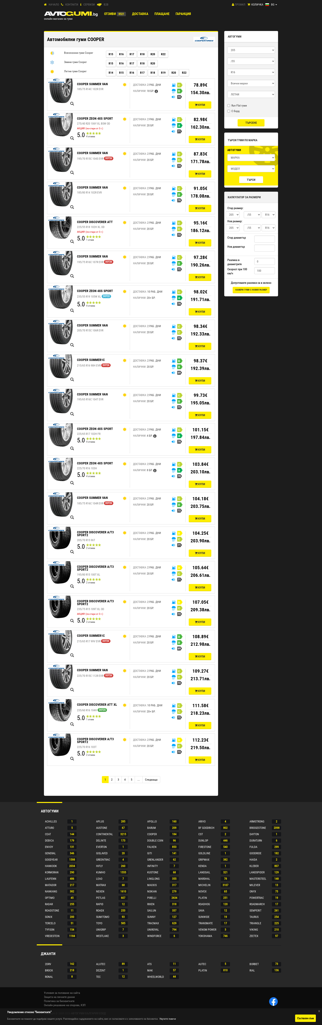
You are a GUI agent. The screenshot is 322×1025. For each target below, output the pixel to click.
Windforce (154, 936)
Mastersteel (258, 878)
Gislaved (102, 853)
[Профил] (233, 4)
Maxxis (152, 885)
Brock (49, 970)
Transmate (205, 923)
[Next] (151, 779)
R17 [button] (132, 54)
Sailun (151, 910)
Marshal (204, 878)
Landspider (257, 872)
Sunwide (203, 916)
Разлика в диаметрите (234, 262)
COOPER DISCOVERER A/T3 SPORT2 (95, 533)
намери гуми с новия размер (251, 290)
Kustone (152, 872)
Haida (253, 859)
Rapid (99, 904)
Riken (150, 904)
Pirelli (151, 897)
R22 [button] (163, 54)
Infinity (152, 866)
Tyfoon (49, 929)
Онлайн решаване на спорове (61, 1005)
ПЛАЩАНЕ (161, 14)
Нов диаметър (236, 246)
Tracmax (153, 923)
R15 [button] (111, 54)
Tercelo (50, 923)
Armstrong (257, 821)
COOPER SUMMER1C (91, 360)
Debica (49, 840)
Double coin (155, 840)
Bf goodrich (206, 827)
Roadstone (52, 910)
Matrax (101, 885)
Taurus (254, 916)
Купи (200, 105)
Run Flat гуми (237, 105)
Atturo (49, 827)
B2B (106, 4)
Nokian (152, 891)
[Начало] (45, 4)
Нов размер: (234, 221)
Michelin (204, 885)
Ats (149, 964)
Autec (202, 964)
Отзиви (110, 14)
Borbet (254, 964)
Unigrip (101, 929)
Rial (252, 970)
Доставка (140, 14)
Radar (49, 904)
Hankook (51, 866)
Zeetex (254, 936)
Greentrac (103, 859)
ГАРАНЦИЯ (183, 14)
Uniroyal (153, 929)
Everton (101, 847)
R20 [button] (153, 54)
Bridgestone (258, 827)
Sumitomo (102, 916)
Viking (254, 929)
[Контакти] (62, 4)
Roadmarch (257, 904)
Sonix (48, 916)
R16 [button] (121, 54)
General (50, 853)
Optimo (49, 897)
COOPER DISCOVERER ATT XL (97, 705)
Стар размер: (235, 208)
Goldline (204, 853)
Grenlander (155, 859)
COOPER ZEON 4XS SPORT (95, 118)
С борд (233, 111)
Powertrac (257, 897)
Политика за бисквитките (59, 1001)
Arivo (202, 821)
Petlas (100, 897)
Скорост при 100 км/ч (237, 271)
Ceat (48, 834)
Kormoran (52, 872)
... (138, 779)
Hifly (99, 866)
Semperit (255, 910)
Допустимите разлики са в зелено (251, 282)
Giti (149, 853)
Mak (150, 970)
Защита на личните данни (59, 997)
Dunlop (203, 840)
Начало (54, 4)
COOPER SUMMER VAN (92, 84)
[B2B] (99, 4)
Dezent (100, 970)
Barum (151, 827)
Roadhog (204, 904)
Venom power (207, 929)
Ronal (49, 976)
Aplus (100, 821)
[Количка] (248, 4)
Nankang (51, 891)
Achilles (51, 821)
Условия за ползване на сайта (62, 992)
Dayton (254, 834)
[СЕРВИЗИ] (80, 4)
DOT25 (102, 710)
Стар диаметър (236, 237)
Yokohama (205, 936)
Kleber (254, 866)
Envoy (49, 847)
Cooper (152, 834)
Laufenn (50, 878)
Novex (202, 891)
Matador (50, 885)
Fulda (253, 847)
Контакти (71, 4)
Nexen (100, 891)
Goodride (255, 853)
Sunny (151, 916)
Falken (151, 847)
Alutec (100, 964)
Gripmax (203, 859)
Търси (251, 179)
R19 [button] (163, 72)
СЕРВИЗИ (89, 4)
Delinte (101, 840)
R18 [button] (142, 54)
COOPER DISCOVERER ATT (95, 222)
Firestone (204, 847)
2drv (48, 964)
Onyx (253, 891)
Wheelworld (155, 976)
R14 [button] (111, 72)
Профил (240, 4)
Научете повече (168, 1018)
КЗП (83, 1005)
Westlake (102, 936)
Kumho (100, 872)
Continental (104, 834)
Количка (257, 4)
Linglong (153, 878)
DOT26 (108, 158)
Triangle (255, 923)
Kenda (202, 866)
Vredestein (52, 936)
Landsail (204, 872)
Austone (101, 827)
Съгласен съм (305, 1018)
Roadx (100, 910)
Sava (201, 910)
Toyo (99, 923)
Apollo (152, 821)
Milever (255, 885)
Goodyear (51, 859)
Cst (200, 834)
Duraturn (256, 840)
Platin (202, 897)
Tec (98, 976)
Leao (99, 878)
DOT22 (106, 296)
